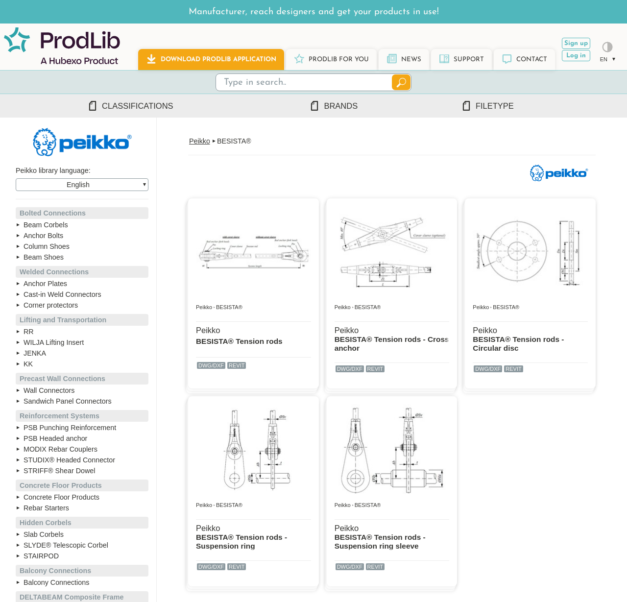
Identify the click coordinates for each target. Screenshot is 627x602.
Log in (576, 55)
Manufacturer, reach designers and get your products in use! (314, 12)
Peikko (199, 141)
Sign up (576, 43)
